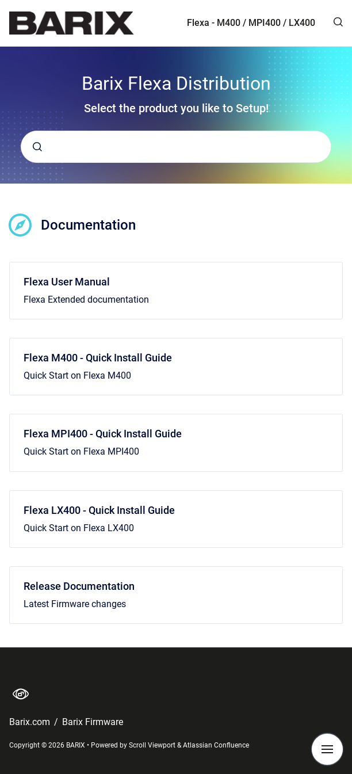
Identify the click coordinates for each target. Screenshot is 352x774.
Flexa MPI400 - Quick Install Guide (103, 434)
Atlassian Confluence (216, 745)
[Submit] (37, 147)
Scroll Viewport (153, 745)
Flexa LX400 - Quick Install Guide (99, 510)
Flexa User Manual (67, 282)
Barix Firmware (92, 721)
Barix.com (30, 721)
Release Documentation (79, 586)
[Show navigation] (327, 749)
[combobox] (176, 146)
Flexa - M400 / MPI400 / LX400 (251, 22)
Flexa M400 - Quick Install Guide (98, 358)
